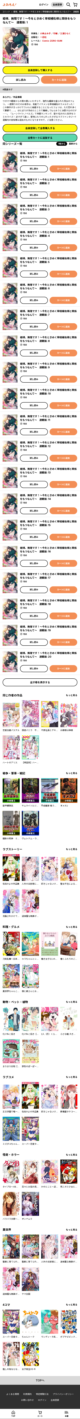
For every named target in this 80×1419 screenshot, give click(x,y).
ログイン (43, 4)
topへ (40, 1380)
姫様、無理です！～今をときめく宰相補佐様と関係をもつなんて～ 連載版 (46, 11)
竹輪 (55, 33)
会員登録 (57, 4)
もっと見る (71, 695)
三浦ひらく (65, 33)
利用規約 (27, 1394)
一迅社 (43, 37)
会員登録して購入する (40, 70)
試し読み (21, 79)
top (13, 1416)
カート (40, 1416)
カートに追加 (59, 79)
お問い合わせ (27, 1400)
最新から (73, 143)
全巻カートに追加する (40, 137)
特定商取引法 (42, 1394)
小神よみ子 (45, 33)
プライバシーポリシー (63, 1394)
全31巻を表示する (40, 682)
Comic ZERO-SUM (52, 40)
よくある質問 (12, 1394)
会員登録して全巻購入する (40, 128)
